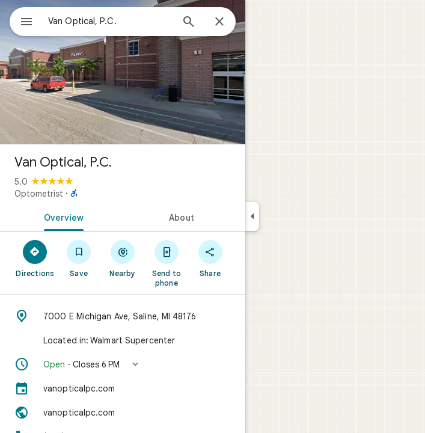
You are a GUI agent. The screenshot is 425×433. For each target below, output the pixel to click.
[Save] (79, 258)
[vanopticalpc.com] (122, 388)
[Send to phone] (166, 263)
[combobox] (110, 21)
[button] (122, 364)
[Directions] (35, 258)
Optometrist (38, 193)
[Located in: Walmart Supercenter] (122, 340)
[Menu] (26, 22)
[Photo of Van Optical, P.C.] (122, 72)
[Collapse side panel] (252, 216)
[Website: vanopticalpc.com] (122, 413)
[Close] (219, 22)
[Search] (188, 22)
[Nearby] (123, 258)
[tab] (61, 216)
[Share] (210, 258)
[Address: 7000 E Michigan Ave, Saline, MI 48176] (122, 316)
